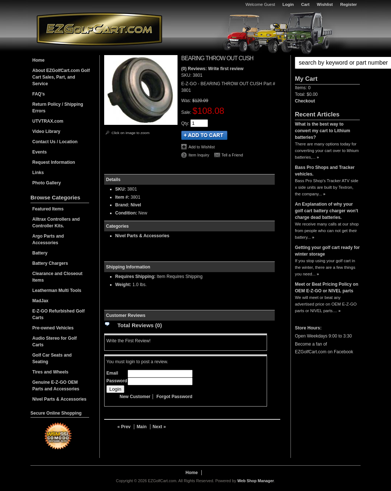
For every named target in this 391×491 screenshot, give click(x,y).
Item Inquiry (199, 155)
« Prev (124, 426)
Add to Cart (204, 135)
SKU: (187, 75)
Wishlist (325, 4)
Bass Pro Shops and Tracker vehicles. (325, 171)
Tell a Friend (232, 155)
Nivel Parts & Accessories (142, 235)
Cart (305, 4)
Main (141, 426)
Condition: (126, 213)
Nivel (136, 204)
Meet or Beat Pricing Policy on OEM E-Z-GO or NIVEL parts (326, 287)
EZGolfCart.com (99, 29)
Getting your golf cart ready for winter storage (327, 251)
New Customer (135, 396)
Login (288, 4)
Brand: (122, 204)
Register (348, 4)
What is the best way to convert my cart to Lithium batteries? (322, 131)
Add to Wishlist (202, 147)
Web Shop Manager (255, 481)
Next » (159, 426)
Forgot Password (174, 396)
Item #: (123, 197)
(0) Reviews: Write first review (212, 68)
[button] (327, 63)
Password (116, 380)
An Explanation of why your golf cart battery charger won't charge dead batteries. (326, 211)
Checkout (305, 101)
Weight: (123, 284)
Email (112, 373)
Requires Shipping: (135, 276)
